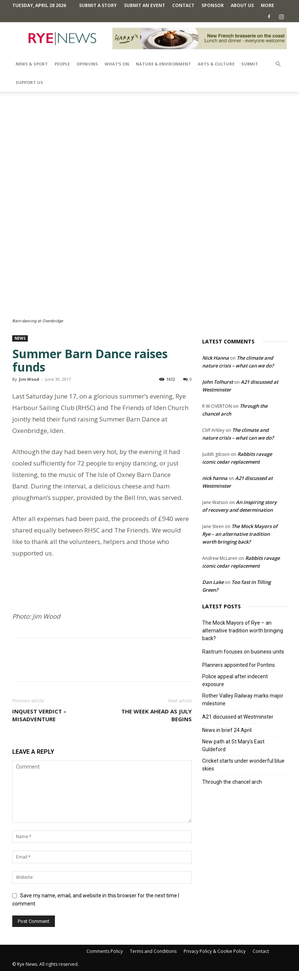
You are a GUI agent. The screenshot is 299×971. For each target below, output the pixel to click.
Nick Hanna (215, 358)
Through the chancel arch (232, 782)
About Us (242, 5)
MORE (267, 5)
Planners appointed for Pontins (238, 665)
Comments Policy (104, 951)
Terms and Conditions (153, 951)
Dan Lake (213, 582)
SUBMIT (249, 64)
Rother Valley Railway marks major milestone (242, 699)
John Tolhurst (217, 382)
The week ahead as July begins (156, 715)
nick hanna (214, 478)
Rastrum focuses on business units (243, 652)
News (20, 338)
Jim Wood (29, 379)
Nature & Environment (163, 64)
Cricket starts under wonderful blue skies (243, 765)
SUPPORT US (29, 82)
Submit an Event (144, 5)
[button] (278, 64)
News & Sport (32, 64)
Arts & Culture (216, 64)
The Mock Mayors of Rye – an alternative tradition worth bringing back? (239, 534)
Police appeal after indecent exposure (235, 680)
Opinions (87, 64)
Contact (183, 5)
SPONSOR (212, 5)
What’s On (117, 64)
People (62, 64)
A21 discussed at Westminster (237, 717)
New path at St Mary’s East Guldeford (233, 745)
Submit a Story (98, 5)
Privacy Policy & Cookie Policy (215, 951)
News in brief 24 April (227, 730)
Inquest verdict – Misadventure (39, 715)
